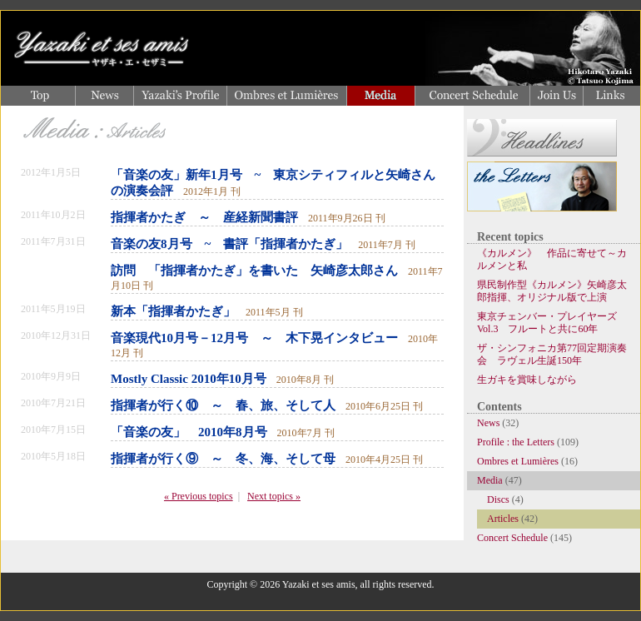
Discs (498, 499)
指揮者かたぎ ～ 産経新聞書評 (204, 217)
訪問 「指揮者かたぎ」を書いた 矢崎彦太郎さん (254, 270)
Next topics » (274, 496)
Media (490, 480)
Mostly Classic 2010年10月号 (188, 378)
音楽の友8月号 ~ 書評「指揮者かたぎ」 (229, 244)
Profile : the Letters (515, 442)
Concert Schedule (512, 538)
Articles (503, 518)
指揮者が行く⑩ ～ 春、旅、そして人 (223, 405)
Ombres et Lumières (518, 461)
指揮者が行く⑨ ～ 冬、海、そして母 (223, 458)
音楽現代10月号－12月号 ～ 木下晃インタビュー (254, 338)
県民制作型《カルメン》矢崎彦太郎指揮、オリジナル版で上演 (552, 291)
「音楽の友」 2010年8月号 (189, 432)
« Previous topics (198, 496)
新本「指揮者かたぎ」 (173, 311)
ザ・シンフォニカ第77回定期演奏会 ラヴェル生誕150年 (552, 354)
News (488, 423)
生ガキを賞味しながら (527, 379)
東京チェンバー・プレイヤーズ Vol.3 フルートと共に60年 (552, 322)
